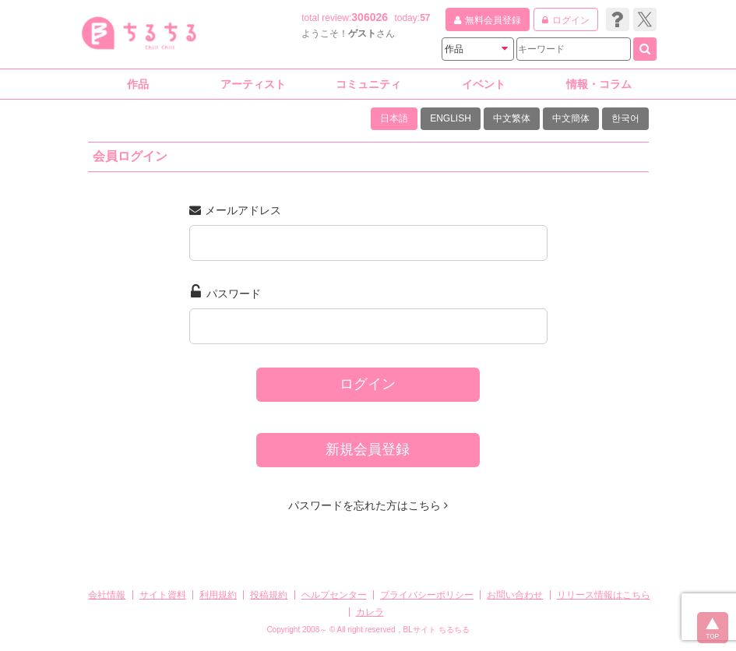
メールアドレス (235, 210)
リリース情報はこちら (603, 595)
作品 (138, 84)
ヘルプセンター (334, 595)
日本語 (394, 118)
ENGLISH (450, 118)
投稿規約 (268, 595)
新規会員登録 (368, 449)
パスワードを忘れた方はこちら (368, 505)
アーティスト (253, 84)
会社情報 (106, 595)
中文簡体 (571, 118)
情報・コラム (599, 84)
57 (425, 17)
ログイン (368, 384)
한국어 (625, 118)
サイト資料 (162, 595)
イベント (483, 84)
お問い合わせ (515, 595)
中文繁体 (511, 118)
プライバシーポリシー (427, 595)
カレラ (370, 612)
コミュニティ (368, 84)
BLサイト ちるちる (436, 629)
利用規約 (218, 595)
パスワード (226, 292)
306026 (369, 17)
